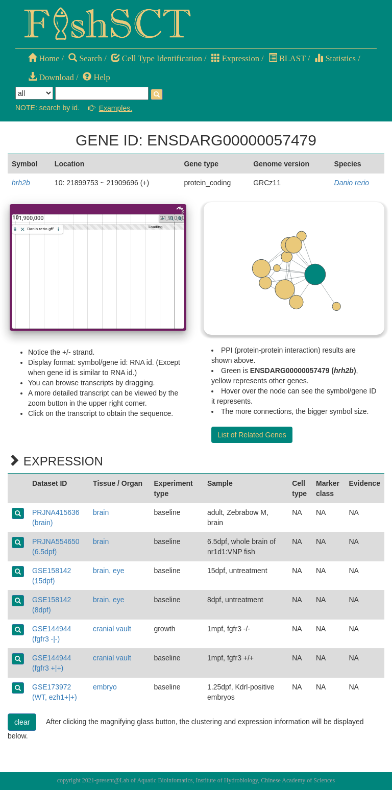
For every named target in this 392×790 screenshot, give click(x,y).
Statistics (335, 58)
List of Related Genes (251, 435)
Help (96, 77)
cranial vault (112, 629)
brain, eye (108, 570)
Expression (235, 58)
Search (85, 58)
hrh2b (21, 183)
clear (22, 722)
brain (101, 512)
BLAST (287, 58)
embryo (105, 687)
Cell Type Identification (156, 58)
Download (51, 77)
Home (43, 58)
